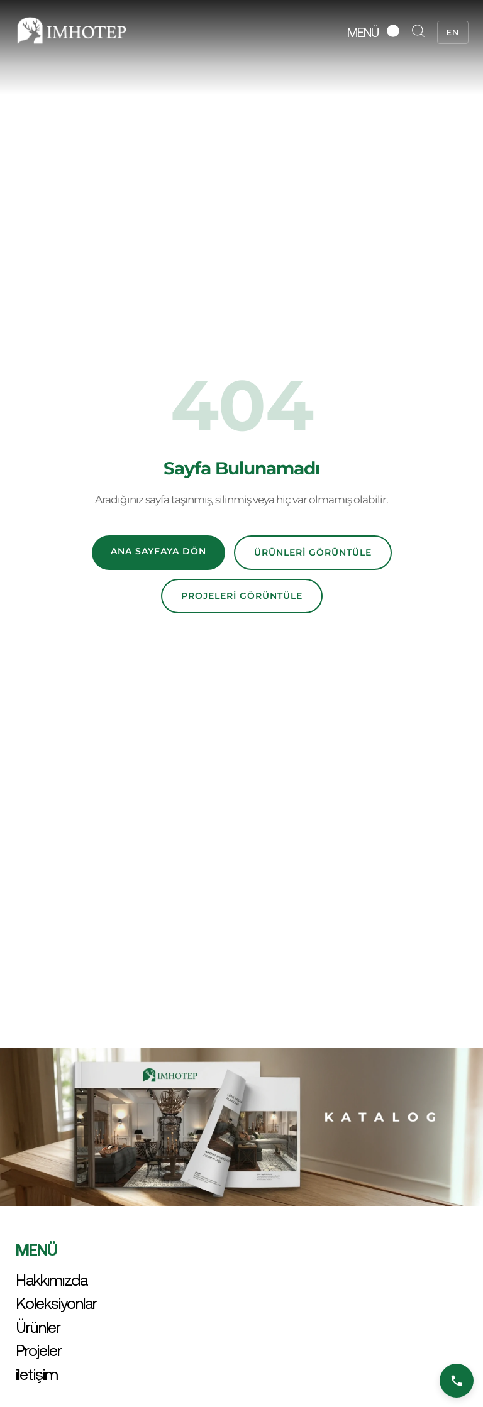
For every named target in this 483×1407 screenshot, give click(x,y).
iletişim (37, 1374)
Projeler (39, 1350)
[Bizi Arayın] (457, 1381)
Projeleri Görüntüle (242, 595)
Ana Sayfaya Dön (158, 551)
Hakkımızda (51, 1280)
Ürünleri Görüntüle (313, 552)
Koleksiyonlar (56, 1303)
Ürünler (38, 1327)
